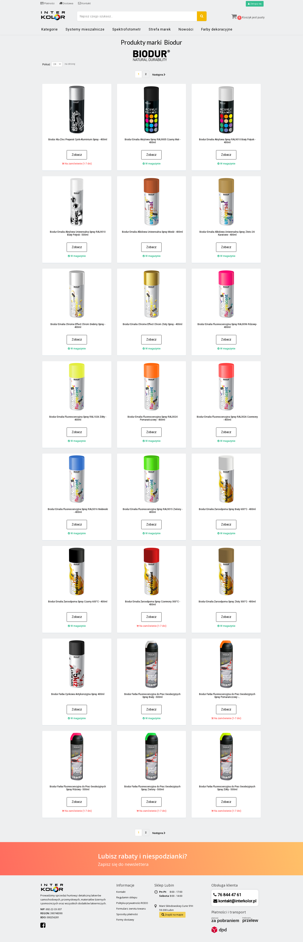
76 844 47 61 (229, 895)
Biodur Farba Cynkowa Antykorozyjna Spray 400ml (77, 694)
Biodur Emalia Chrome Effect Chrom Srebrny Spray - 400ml (77, 326)
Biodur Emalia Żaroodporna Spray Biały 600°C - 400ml (227, 509)
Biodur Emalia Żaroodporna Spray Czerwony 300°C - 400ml (152, 603)
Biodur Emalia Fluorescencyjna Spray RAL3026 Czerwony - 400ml (227, 418)
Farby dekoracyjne (216, 29)
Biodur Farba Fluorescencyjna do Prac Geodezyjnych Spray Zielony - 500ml (152, 788)
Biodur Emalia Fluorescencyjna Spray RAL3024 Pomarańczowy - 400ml (152, 418)
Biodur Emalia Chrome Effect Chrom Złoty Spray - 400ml (152, 324)
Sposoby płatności (127, 914)
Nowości (186, 29)
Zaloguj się (254, 4)
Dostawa (66, 3)
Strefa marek (160, 29)
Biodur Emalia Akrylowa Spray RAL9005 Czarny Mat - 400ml (152, 141)
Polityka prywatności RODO (132, 903)
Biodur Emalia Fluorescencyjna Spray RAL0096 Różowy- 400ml (227, 326)
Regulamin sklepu (126, 897)
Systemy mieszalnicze (85, 29)
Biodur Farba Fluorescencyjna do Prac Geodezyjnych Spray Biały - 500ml (152, 696)
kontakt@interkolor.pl (236, 901)
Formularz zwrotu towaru (131, 908)
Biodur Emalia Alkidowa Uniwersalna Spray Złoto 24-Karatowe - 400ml (227, 233)
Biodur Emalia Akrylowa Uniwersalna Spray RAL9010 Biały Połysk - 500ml (78, 233)
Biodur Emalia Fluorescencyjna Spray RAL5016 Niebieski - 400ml (78, 511)
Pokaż (46, 64)
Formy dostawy (125, 920)
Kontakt (84, 3)
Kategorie (49, 29)
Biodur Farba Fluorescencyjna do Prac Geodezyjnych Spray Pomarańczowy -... (227, 696)
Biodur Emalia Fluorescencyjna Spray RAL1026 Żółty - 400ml (77, 418)
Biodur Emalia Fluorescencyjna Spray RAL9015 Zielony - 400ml (152, 511)
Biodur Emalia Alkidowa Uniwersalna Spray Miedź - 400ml (152, 232)
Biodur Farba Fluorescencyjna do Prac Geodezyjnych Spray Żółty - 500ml (227, 788)
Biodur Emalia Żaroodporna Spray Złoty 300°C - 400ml (227, 601)
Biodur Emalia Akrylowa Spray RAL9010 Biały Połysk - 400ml (227, 141)
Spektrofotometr (126, 29)
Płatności (47, 3)
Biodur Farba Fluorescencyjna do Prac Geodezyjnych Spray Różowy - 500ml (78, 788)
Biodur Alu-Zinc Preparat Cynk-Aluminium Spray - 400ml (77, 139)
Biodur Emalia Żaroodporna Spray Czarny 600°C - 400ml (77, 601)
